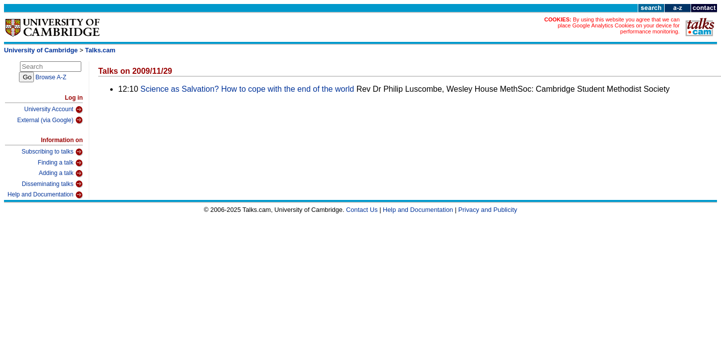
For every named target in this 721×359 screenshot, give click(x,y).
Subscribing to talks (52, 152)
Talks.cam (100, 50)
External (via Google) (50, 120)
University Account (53, 110)
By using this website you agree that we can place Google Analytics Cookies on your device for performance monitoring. (618, 25)
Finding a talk (60, 163)
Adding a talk (61, 174)
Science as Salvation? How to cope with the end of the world (248, 89)
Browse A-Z (50, 77)
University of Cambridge (41, 50)
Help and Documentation (45, 195)
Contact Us (361, 209)
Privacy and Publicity (487, 209)
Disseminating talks (52, 184)
